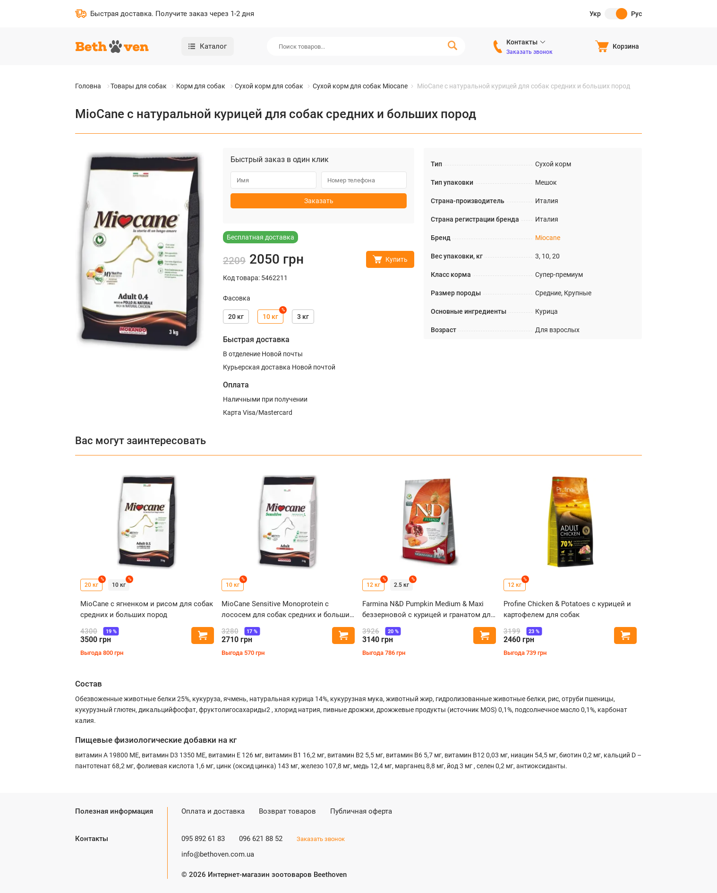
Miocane (547, 237)
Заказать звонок (529, 52)
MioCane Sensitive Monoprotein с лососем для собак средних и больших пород (287, 610)
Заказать (318, 201)
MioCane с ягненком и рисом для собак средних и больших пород (146, 609)
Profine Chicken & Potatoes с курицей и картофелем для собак (567, 609)
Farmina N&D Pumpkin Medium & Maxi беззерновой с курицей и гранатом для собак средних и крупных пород (428, 610)
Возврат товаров (287, 811)
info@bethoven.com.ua (217, 854)
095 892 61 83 (203, 838)
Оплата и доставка (213, 811)
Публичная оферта (361, 811)
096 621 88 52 (260, 838)
